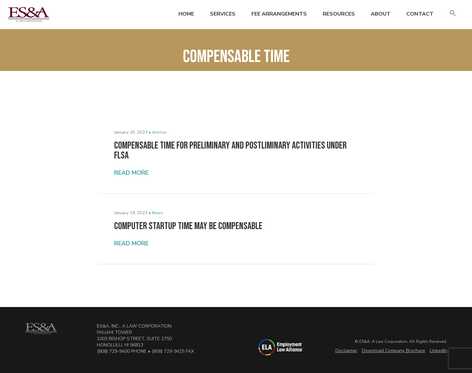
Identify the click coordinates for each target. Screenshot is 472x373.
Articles (159, 132)
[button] (452, 13)
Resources (339, 14)
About (380, 14)
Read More (131, 173)
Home (186, 14)
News (157, 213)
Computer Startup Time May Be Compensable (188, 226)
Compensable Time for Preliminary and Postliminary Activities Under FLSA (230, 150)
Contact (420, 14)
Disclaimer (346, 350)
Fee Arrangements (279, 14)
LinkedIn (438, 350)
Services (223, 14)
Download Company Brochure (393, 350)
